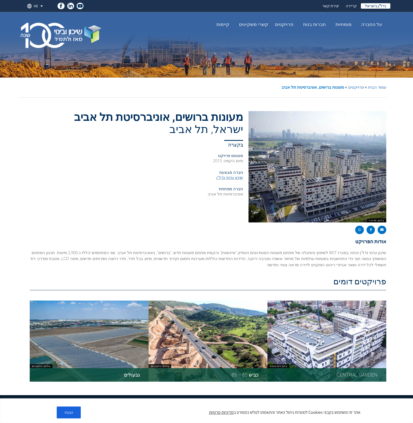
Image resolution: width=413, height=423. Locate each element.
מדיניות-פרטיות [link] (221, 412)
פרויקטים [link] (284, 24)
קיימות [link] (222, 24)
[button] (382, 230)
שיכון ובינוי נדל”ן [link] (229, 177)
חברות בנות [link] (313, 24)
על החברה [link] (370, 24)
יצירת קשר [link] (330, 6)
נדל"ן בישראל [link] (375, 6)
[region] (206, 410)
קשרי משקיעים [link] (252, 24)
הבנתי (69, 412)
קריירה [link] (351, 6)
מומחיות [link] (342, 24)
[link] (61, 5)
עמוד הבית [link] (377, 87)
